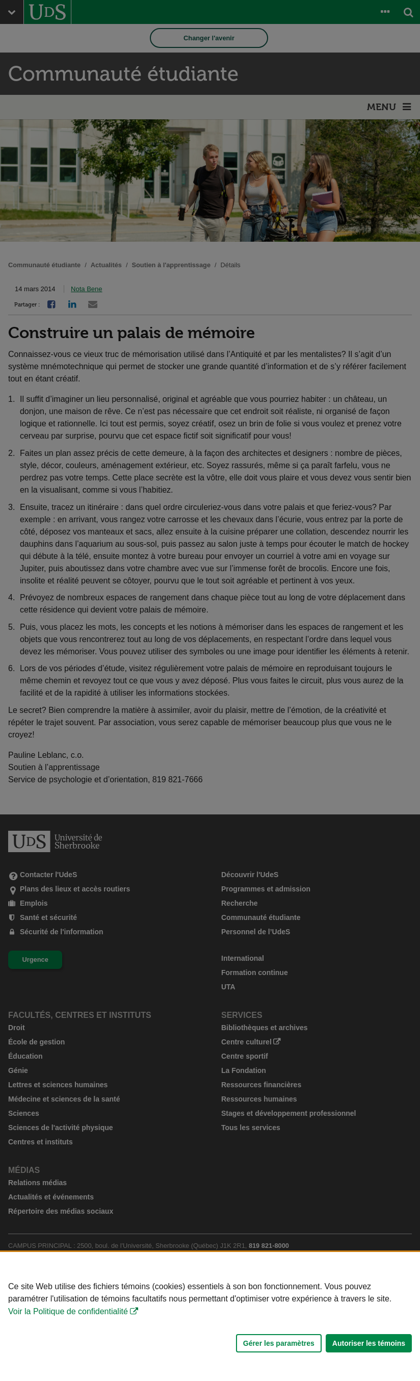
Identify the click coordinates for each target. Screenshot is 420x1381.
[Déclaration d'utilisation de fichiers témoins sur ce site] (210, 1316)
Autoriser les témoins (368, 1343)
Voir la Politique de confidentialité (68, 1311)
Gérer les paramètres (278, 1343)
